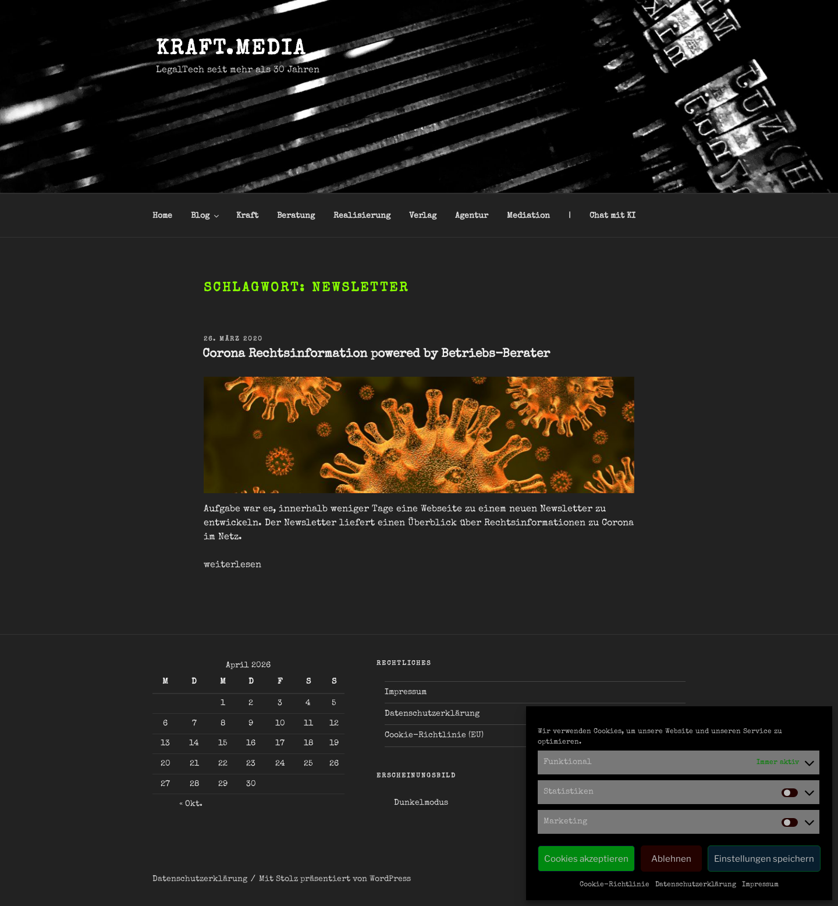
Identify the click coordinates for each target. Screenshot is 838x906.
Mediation (528, 216)
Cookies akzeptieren (586, 859)
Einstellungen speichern (764, 859)
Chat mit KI (612, 216)
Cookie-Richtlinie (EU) (434, 735)
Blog (206, 216)
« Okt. (191, 804)
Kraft (247, 216)
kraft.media (231, 50)
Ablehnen (671, 859)
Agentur (471, 216)
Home (162, 216)
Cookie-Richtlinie (614, 885)
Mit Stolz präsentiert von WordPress (335, 879)
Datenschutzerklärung (695, 885)
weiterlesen (232, 565)
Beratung (296, 216)
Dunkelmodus (421, 803)
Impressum (760, 885)
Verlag (422, 216)
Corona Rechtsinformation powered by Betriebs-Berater (376, 354)
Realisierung (361, 216)
